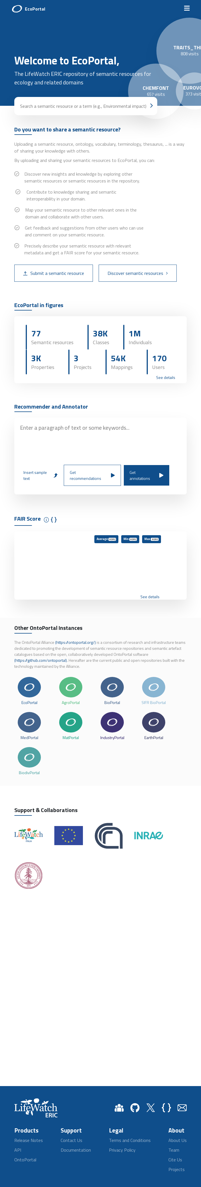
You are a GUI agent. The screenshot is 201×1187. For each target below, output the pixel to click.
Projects (176, 1169)
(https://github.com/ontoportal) (40, 660)
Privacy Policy (122, 1150)
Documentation (76, 1150)
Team (173, 1150)
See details (165, 377)
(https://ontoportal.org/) (75, 642)
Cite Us (175, 1159)
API (17, 1150)
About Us (177, 1140)
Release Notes (28, 1140)
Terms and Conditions (130, 1140)
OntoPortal (25, 1159)
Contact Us (71, 1140)
